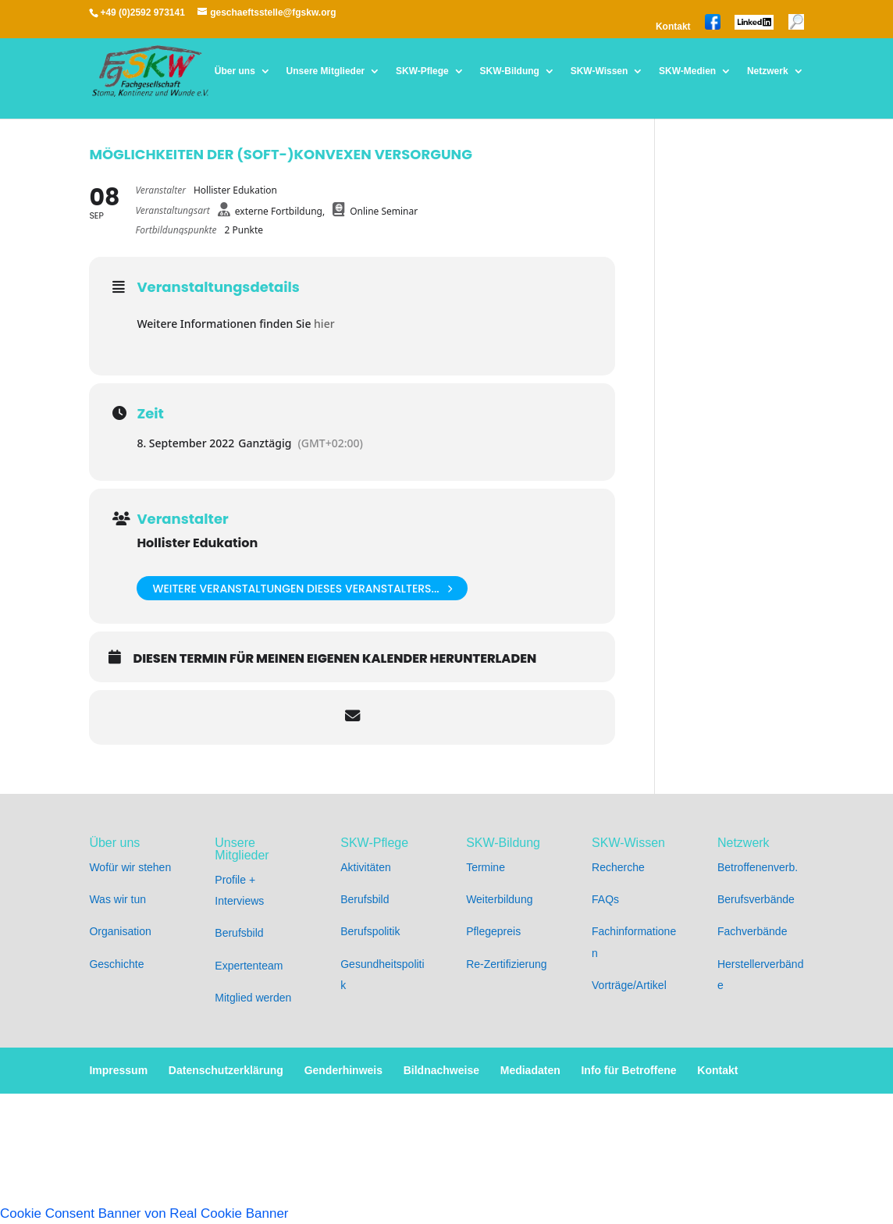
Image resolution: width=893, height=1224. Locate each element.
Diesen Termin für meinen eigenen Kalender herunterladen (334, 659)
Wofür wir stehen (130, 867)
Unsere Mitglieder (325, 71)
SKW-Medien (687, 71)
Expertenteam (249, 965)
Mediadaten (530, 1070)
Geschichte (116, 964)
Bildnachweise (441, 1070)
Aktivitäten (365, 867)
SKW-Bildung (509, 71)
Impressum (118, 1070)
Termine (485, 867)
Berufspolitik (370, 931)
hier (324, 323)
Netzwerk (767, 71)
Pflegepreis (493, 931)
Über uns (235, 71)
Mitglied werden (253, 997)
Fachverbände (752, 931)
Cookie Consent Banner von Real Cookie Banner (144, 1213)
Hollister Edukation (197, 543)
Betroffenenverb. (757, 867)
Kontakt (673, 27)
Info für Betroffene (628, 1070)
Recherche (618, 867)
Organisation (120, 931)
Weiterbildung (499, 899)
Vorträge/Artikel (629, 985)
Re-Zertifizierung (506, 964)
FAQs (605, 899)
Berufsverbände (756, 899)
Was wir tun (117, 899)
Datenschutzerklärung (226, 1070)
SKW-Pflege (422, 71)
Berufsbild (239, 933)
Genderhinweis (343, 1070)
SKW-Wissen (599, 71)
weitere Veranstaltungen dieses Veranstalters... (301, 588)
